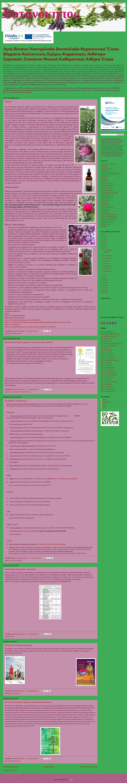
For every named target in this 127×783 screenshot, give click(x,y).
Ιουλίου (106, 261)
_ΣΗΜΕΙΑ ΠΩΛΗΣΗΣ (16, 560)
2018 (104, 274)
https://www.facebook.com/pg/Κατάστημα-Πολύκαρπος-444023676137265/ (30, 485)
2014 (104, 285)
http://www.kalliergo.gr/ (107, 370)
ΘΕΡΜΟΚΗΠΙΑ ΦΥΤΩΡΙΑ (108, 192)
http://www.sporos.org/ (107, 386)
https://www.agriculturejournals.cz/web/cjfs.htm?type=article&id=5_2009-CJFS (30, 327)
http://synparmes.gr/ (106, 348)
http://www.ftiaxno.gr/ (106, 365)
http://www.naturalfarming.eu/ (109, 374)
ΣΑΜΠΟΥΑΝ (104, 209)
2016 (104, 280)
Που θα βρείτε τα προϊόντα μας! (16, 401)
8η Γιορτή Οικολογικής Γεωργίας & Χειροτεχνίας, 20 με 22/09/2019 (28, 342)
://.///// (51, 544)
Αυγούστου (107, 258)
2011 (104, 293)
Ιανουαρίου (107, 271)
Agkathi (104, 399)
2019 (104, 248)
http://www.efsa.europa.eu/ (108, 355)
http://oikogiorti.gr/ (106, 341)
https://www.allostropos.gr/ (108, 391)
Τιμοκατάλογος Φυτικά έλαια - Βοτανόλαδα (20, 569)
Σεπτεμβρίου (107, 255)
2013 (104, 287)
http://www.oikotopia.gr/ (107, 377)
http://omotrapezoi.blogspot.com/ (109, 345)
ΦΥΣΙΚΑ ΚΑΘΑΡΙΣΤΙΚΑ (108, 216)
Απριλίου (106, 266)
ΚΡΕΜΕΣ (103, 202)
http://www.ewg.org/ (106, 362)
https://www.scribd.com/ (12, 324)
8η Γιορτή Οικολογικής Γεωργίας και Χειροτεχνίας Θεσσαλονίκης (28, 702)
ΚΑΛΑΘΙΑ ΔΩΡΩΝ (106, 197)
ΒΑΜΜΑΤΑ (104, 176)
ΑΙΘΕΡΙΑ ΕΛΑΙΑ (105, 168)
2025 (104, 234)
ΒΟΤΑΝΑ (19, 333)
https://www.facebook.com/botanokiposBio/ (17, 92)
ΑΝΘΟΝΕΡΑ (13, 333)
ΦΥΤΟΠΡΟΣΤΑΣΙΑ (106, 221)
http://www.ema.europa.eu (107, 357)
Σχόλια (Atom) (14, 770)
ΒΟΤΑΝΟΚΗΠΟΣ (15, 392)
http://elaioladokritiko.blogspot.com (110, 334)
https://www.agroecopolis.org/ (108, 389)
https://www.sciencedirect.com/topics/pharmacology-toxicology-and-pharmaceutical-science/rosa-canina (38, 322)
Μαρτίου (106, 268)
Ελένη (104, 405)
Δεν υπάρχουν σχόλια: (32, 331)
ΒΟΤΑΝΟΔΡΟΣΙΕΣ (106, 183)
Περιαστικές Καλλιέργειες (107, 331)
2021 (104, 242)
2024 (104, 237)
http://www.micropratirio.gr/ (108, 372)
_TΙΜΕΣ (12, 636)
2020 (104, 245)
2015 (104, 282)
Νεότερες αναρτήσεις (10, 767)
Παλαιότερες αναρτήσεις (88, 767)
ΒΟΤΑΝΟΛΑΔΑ (105, 188)
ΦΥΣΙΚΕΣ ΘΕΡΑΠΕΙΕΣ (107, 219)
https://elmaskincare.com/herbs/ (15, 318)
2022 (104, 240)
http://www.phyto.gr (106, 384)
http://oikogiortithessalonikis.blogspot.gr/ (111, 343)
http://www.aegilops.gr (106, 350)
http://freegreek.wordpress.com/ (109, 336)
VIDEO (103, 226)
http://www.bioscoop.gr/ (107, 353)
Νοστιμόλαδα (104, 204)
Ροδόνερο (8, 102)
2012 (104, 290)
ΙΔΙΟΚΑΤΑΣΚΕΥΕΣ (106, 195)
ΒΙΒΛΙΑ (103, 178)
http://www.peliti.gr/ (106, 379)
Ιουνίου (106, 263)
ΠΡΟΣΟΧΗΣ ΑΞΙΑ (25, 392)
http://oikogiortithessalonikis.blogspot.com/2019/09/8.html (24, 363)
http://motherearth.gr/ (106, 338)
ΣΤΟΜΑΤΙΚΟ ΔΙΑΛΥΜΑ (107, 214)
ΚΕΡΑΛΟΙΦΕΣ (105, 200)
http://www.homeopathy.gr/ (108, 367)
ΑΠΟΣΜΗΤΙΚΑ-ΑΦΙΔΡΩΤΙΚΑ (109, 173)
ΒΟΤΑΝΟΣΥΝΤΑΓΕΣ (106, 190)
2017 (104, 277)
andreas (104, 407)
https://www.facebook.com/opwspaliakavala (65, 478)
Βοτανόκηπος (41, 12)
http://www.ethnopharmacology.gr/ (110, 360)
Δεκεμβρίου (107, 250)
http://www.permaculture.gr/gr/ (109, 381)
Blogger (71, 779)
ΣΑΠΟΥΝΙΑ (104, 212)
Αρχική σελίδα (49, 767)
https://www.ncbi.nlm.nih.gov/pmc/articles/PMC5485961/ (23, 320)
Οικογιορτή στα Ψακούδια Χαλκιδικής (18, 645)
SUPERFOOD (104, 224)
